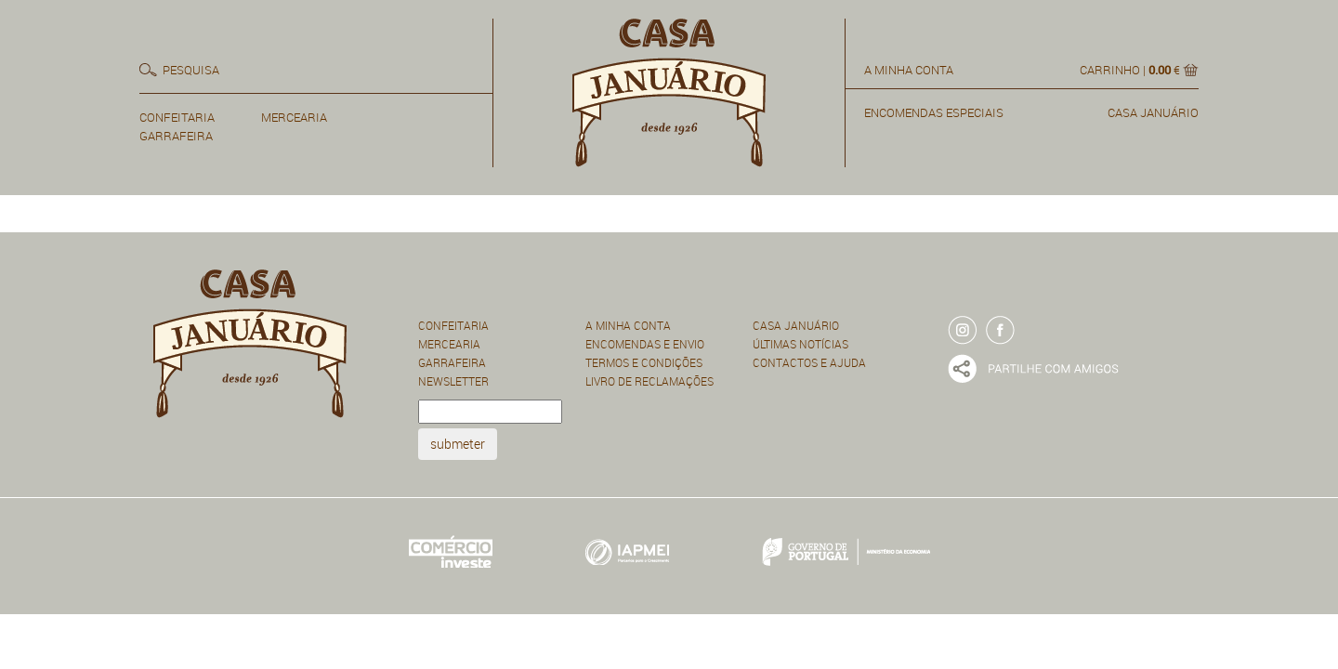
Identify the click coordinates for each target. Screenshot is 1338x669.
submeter (457, 444)
